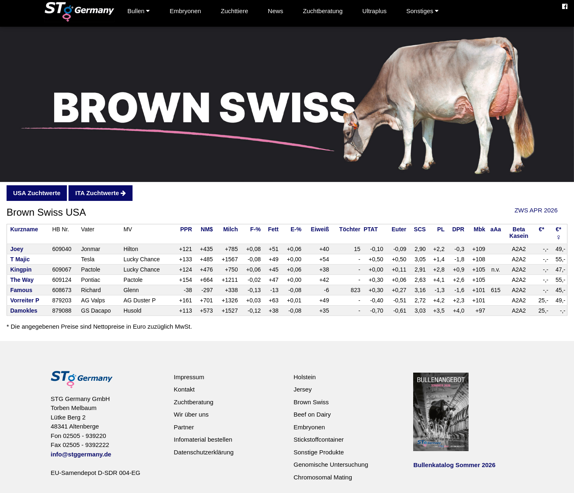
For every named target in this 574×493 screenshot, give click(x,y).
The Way (22, 279)
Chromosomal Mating (322, 477)
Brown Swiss (311, 402)
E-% (295, 229)
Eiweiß (320, 229)
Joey (16, 249)
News (276, 10)
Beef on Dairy (312, 414)
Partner (184, 427)
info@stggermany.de (81, 454)
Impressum (189, 376)
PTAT (370, 229)
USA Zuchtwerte (36, 192)
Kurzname (24, 229)
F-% (255, 229)
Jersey (302, 389)
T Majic (20, 259)
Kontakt (184, 389)
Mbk (479, 229)
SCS (420, 229)
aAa (495, 229)
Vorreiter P (24, 300)
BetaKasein (519, 232)
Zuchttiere (234, 10)
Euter (399, 229)
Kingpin (21, 269)
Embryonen (185, 10)
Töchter (349, 229)
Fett (273, 229)
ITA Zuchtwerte (100, 192)
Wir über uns (191, 414)
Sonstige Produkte (318, 452)
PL (441, 229)
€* (541, 229)
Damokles (23, 310)
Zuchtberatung (323, 10)
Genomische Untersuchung (330, 464)
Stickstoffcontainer (318, 439)
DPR (458, 229)
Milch (230, 229)
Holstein (304, 376)
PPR (186, 229)
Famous (21, 290)
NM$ (207, 229)
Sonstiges (422, 10)
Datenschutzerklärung (203, 452)
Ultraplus (374, 10)
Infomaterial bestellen (203, 439)
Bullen (139, 10)
